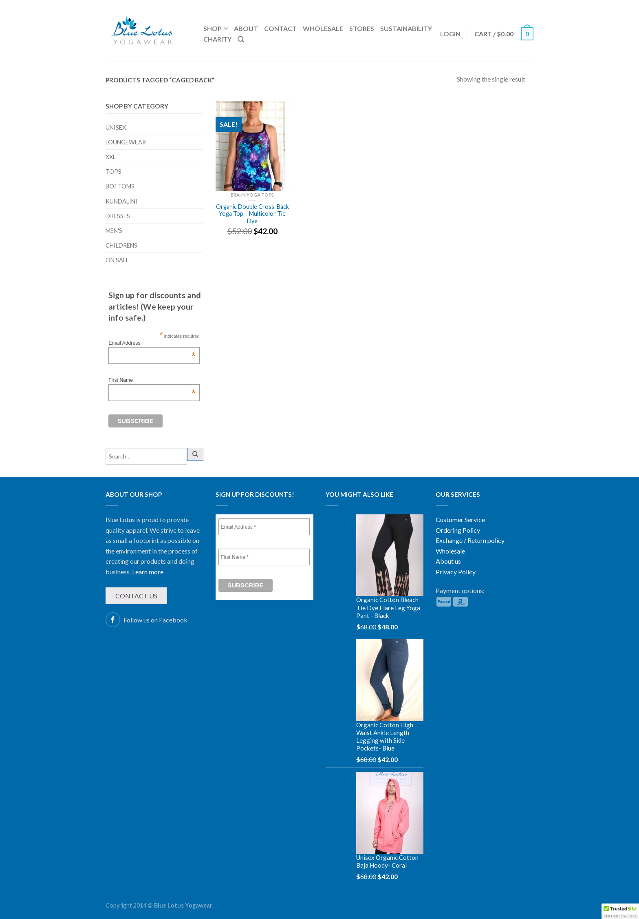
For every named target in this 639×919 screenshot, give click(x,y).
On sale (117, 260)
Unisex (116, 127)
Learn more (147, 572)
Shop (212, 28)
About (246, 28)
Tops (113, 171)
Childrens (121, 245)
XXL (111, 156)
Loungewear (126, 142)
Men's (114, 230)
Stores (361, 28)
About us (448, 561)
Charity (217, 39)
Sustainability (406, 28)
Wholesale (323, 28)
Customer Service (460, 519)
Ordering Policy (458, 530)
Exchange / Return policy (470, 540)
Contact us (136, 596)
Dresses (118, 216)
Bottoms (120, 186)
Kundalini (121, 201)
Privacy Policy (456, 572)
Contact (280, 28)
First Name (152, 380)
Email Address (152, 343)
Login (450, 34)
